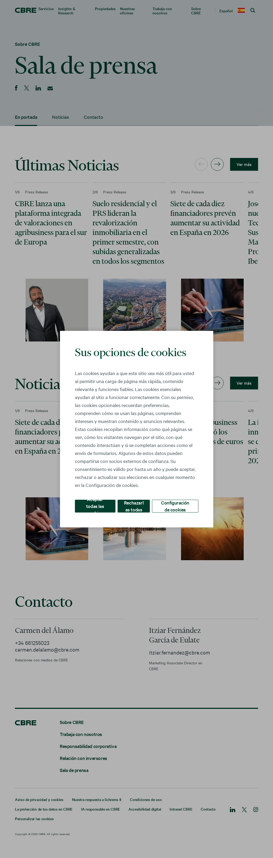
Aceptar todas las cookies (95, 506)
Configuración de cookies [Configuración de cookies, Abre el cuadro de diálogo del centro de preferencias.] (175, 506)
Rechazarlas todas (134, 506)
